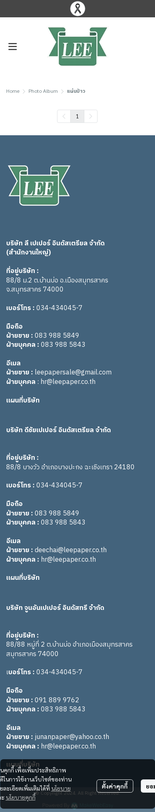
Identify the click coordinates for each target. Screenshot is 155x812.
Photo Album (43, 91)
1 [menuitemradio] (77, 116)
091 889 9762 (57, 700)
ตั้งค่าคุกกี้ (115, 786)
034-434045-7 (59, 308)
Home (12, 91)
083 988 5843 (63, 345)
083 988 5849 (57, 335)
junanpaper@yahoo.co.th (72, 737)
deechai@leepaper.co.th (71, 550)
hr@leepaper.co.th (68, 382)
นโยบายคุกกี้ (21, 797)
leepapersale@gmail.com (73, 372)
